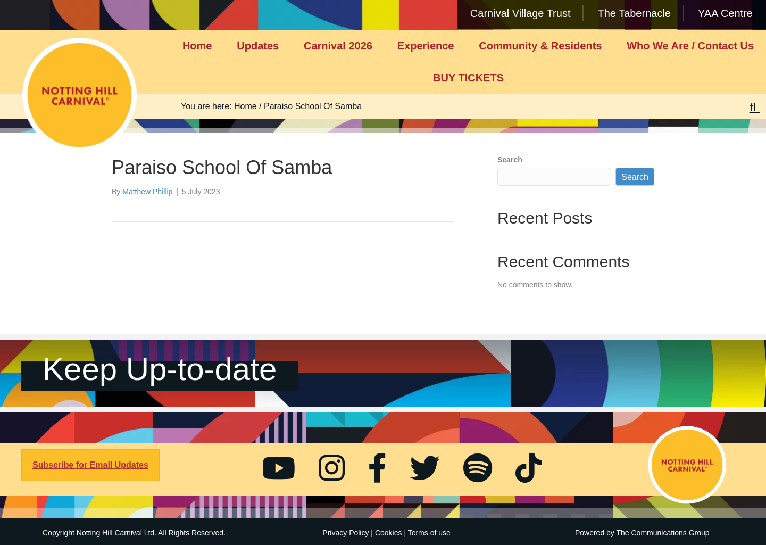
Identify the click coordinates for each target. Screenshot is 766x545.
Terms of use (429, 533)
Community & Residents (540, 46)
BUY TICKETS (468, 78)
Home (197, 46)
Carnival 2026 (338, 46)
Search (509, 159)
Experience (425, 46)
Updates (258, 46)
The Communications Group (663, 533)
